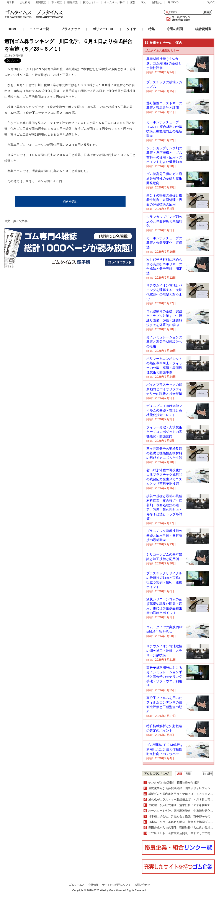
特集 (151, 29)
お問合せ (157, 2)
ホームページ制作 (114, 2)
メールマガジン (177, 19)
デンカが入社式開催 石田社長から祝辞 (173, 782)
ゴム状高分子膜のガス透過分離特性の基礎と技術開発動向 (164, 178)
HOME (12, 29)
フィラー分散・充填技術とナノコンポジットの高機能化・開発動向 (164, 431)
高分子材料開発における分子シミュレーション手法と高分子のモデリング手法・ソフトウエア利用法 (164, 677)
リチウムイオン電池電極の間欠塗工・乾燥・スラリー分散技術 (164, 650)
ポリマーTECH (103, 29)
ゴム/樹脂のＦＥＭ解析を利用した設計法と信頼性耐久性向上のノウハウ (164, 749)
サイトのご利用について (116, 884)
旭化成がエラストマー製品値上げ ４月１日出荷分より (183, 799)
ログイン (211, 2)
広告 (133, 2)
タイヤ (131, 29)
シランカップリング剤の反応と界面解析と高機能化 (164, 221)
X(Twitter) (172, 2)
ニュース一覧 (39, 29)
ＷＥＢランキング (207, 773)
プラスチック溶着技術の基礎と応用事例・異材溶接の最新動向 (164, 535)
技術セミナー (91, 2)
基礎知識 (72, 2)
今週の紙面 (175, 29)
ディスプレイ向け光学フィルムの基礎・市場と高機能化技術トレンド (164, 410)
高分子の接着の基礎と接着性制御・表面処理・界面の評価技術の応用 (164, 199)
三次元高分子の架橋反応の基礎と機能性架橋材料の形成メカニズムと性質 (164, 453)
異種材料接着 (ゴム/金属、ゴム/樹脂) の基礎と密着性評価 (164, 63)
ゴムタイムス (77, 884)
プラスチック (70, 29)
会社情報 (93, 884)
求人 (143, 2)
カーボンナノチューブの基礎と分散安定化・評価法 (164, 242)
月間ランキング (188, 773)
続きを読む (70, 201)
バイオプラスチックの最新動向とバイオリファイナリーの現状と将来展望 (164, 389)
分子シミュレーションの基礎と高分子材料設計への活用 (164, 341)
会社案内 (25, 2)
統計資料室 (203, 29)
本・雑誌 (56, 2)
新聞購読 (41, 2)
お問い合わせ (142, 884)
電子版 (10, 2)
